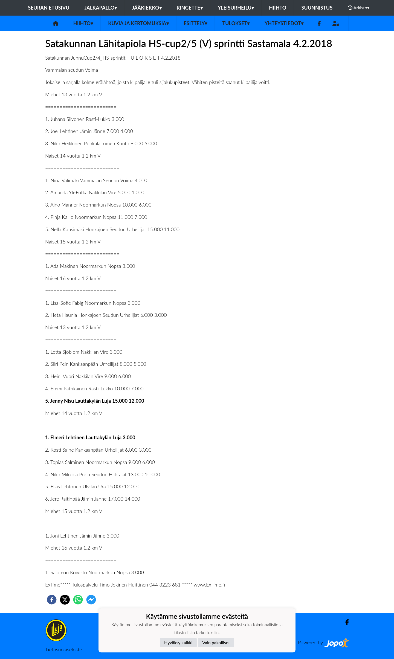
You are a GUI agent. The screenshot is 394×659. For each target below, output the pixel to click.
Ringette (190, 8)
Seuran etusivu (48, 8)
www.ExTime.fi (209, 585)
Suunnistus (316, 8)
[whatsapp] (78, 600)
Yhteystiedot (284, 23)
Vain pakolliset (216, 642)
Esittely (195, 23)
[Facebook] (319, 23)
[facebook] (52, 600)
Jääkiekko (146, 8)
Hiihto (277, 8)
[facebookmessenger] (91, 600)
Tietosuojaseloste (63, 649)
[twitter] (65, 600)
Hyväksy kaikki (178, 642)
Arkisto (358, 7)
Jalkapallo (101, 8)
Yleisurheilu (236, 8)
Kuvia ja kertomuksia (138, 23)
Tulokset (236, 23)
